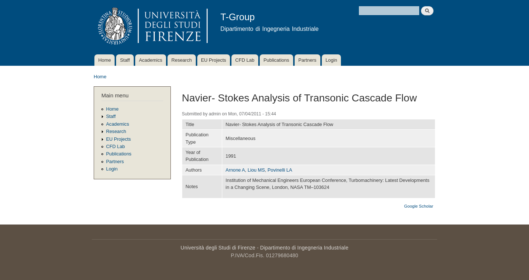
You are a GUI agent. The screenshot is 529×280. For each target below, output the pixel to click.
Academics (150, 60)
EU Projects (213, 60)
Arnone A (235, 170)
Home (104, 60)
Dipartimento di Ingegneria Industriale (304, 248)
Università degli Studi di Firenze (218, 248)
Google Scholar (418, 206)
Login (331, 60)
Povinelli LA (279, 170)
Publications (276, 60)
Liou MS (256, 170)
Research (182, 60)
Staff (125, 60)
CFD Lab (244, 60)
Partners (307, 60)
